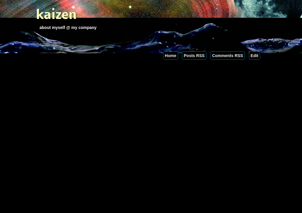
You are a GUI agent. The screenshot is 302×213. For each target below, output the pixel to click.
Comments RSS (227, 55)
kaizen (56, 15)
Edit (254, 55)
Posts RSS (194, 55)
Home (170, 55)
